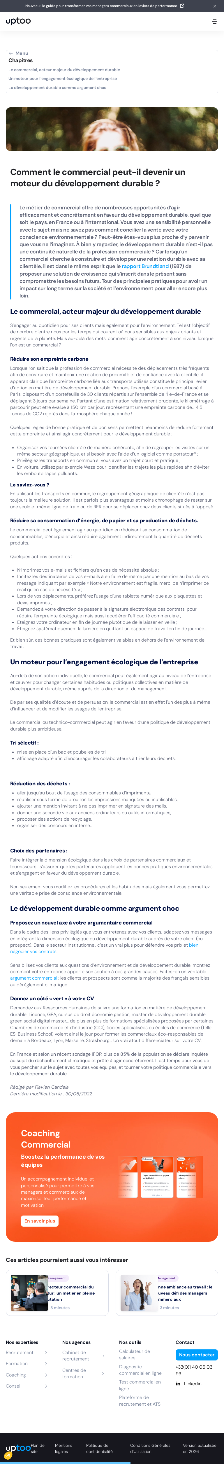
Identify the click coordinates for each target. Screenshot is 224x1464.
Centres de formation (74, 1373)
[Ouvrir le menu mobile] (214, 21)
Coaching (16, 1375)
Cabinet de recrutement (75, 1355)
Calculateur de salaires (134, 1354)
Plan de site (38, 1448)
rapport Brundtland (145, 266)
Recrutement (19, 1352)
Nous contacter (196, 1355)
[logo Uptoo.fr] (18, 21)
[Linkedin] (197, 1384)
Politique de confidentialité (99, 1448)
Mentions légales (63, 1448)
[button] (12, 1454)
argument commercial (34, 978)
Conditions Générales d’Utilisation (150, 1448)
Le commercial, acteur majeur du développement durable (64, 69)
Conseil (13, 1386)
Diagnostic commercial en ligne (140, 1370)
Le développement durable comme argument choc (57, 87)
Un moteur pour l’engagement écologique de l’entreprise (62, 78)
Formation (17, 1363)
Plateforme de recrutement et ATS (139, 1400)
